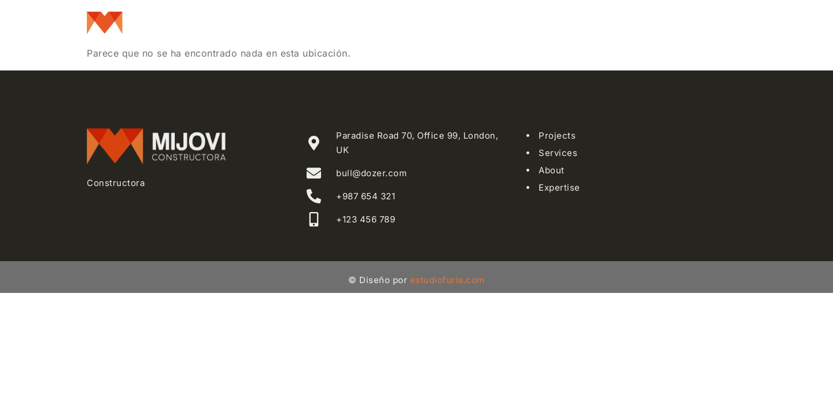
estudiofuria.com (447, 279)
